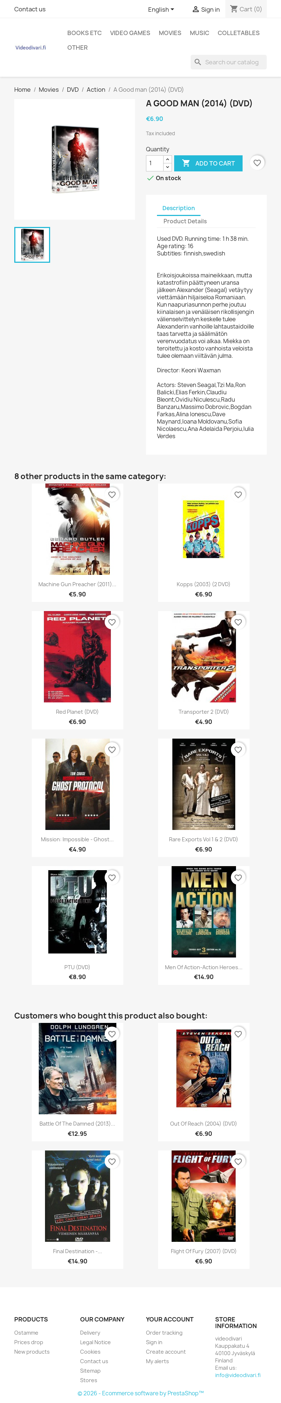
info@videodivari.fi (238, 1375)
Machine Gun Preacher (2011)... (77, 584)
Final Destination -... (77, 1251)
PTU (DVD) (77, 967)
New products (32, 1351)
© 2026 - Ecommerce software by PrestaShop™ (141, 1393)
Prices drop (28, 1342)
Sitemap (90, 1370)
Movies (170, 33)
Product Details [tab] (185, 221)
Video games (130, 33)
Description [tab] (178, 208)
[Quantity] (155, 163)
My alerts (157, 1361)
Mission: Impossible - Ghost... (77, 839)
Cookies (90, 1351)
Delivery (90, 1332)
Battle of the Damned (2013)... (77, 1123)
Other (77, 47)
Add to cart (208, 163)
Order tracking (164, 1332)
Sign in (154, 1342)
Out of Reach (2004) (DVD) (203, 1123)
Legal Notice (95, 1342)
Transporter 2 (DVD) (204, 711)
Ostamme (26, 1332)
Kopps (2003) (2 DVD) (204, 584)
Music (199, 33)
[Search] (229, 62)
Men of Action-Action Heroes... (204, 967)
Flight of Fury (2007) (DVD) (204, 1251)
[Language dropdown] (162, 9)
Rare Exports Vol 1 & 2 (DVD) (203, 839)
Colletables (239, 33)
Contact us (30, 9)
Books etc (84, 33)
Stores (88, 1380)
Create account (166, 1351)
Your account (170, 1319)
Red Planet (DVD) (77, 711)
